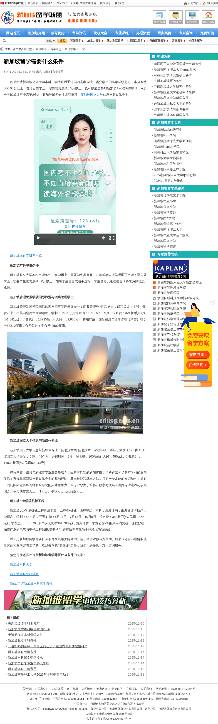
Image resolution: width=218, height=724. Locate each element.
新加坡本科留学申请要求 (25, 657)
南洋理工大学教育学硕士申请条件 (177, 64)
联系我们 (120, 3)
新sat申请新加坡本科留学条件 (31, 583)
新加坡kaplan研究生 (168, 129)
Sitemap (62, 3)
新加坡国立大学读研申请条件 (174, 92)
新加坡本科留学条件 (168, 163)
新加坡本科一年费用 (22, 669)
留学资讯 (79, 33)
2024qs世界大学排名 (168, 180)
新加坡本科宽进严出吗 (26, 256)
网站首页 (13, 33)
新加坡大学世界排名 (168, 158)
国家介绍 (42, 688)
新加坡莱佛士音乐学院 (173, 350)
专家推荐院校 (167, 254)
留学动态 (55, 49)
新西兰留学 (136, 40)
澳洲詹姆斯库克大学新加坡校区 (179, 282)
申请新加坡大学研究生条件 (173, 86)
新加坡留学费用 (121, 693)
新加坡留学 (67, 693)
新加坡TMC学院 (168, 334)
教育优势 (57, 33)
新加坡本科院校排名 (24, 574)
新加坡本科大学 (21, 564)
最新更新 (32, 3)
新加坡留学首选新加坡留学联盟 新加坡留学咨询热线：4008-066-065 (28, 17)
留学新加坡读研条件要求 (171, 109)
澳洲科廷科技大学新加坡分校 (178, 298)
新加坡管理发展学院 (171, 287)
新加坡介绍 (36, 33)
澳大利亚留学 (115, 40)
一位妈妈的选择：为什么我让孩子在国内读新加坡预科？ (47, 646)
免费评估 (207, 33)
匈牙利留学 (196, 40)
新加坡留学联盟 (22, 49)
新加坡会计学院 (168, 345)
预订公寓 (208, 22)
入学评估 (175, 22)
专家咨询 (186, 33)
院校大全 (100, 33)
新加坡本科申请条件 (22, 652)
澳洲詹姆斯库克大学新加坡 (173, 141)
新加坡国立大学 (92, 94)
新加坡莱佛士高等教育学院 (176, 329)
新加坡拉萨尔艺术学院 (170, 195)
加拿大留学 (94, 40)
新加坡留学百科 (169, 122)
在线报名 (192, 22)
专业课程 (122, 33)
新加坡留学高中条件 (168, 224)
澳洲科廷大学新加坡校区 (171, 152)
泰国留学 (177, 40)
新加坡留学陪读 (165, 246)
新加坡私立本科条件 (22, 640)
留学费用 (72, 688)
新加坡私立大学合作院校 (171, 235)
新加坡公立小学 (165, 207)
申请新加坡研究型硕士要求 (173, 75)
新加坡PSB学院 (165, 135)
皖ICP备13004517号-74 (117, 718)
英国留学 (75, 40)
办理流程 (143, 33)
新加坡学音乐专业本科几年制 (28, 663)
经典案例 (164, 33)
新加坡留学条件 (178, 693)
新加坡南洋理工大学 (168, 229)
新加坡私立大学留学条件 (171, 98)
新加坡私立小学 (165, 201)
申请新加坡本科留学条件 (25, 635)
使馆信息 (105, 3)
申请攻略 (70, 49)
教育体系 (57, 688)
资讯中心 (41, 49)
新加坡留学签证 (165, 212)
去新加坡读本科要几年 (24, 623)
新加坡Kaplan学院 (167, 146)
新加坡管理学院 (168, 293)
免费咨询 (159, 22)
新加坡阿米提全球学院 (170, 169)
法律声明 (189, 688)
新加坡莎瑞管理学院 (171, 319)
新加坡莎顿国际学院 (171, 308)
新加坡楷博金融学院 (171, 340)
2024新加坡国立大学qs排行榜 (175, 175)
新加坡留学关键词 (170, 188)
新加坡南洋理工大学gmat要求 (175, 69)
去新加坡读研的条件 (168, 81)
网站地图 (47, 3)
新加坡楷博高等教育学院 (171, 276)
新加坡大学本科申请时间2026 (29, 629)
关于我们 (28, 688)
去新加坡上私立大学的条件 (173, 103)
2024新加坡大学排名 (83, 3)
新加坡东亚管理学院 (171, 324)
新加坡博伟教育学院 (171, 303)
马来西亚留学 (157, 40)
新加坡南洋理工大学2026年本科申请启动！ (38, 674)
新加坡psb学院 (164, 218)
